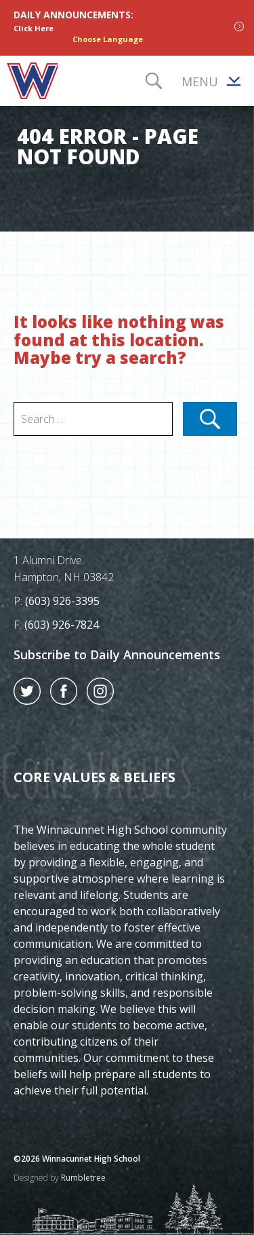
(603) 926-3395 (62, 600)
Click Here (34, 28)
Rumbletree (83, 1177)
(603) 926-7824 (61, 624)
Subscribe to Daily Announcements (117, 654)
